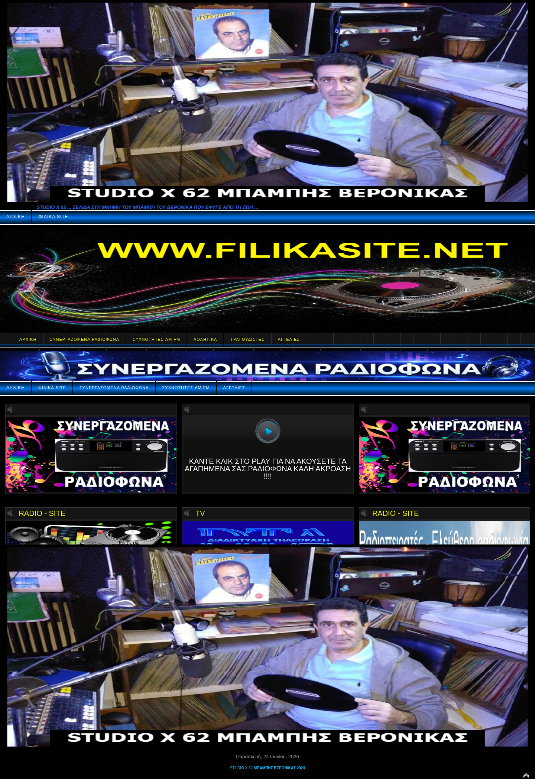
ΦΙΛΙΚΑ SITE (53, 216)
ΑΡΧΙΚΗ (15, 216)
